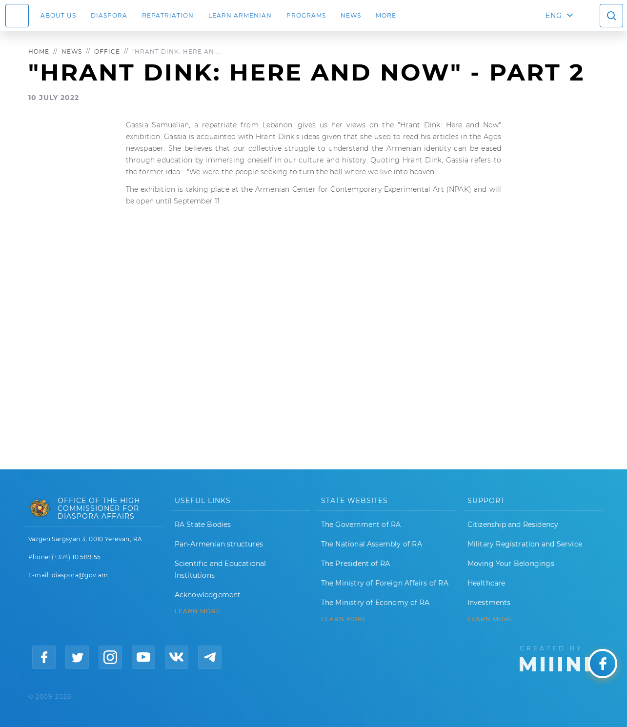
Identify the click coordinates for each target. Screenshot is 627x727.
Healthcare (486, 583)
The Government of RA (361, 524)
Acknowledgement (208, 594)
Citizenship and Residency (513, 524)
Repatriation (168, 15)
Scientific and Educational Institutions (220, 569)
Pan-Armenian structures (219, 544)
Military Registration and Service (525, 544)
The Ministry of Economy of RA (375, 602)
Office (107, 51)
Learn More (490, 619)
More (386, 15)
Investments (489, 602)
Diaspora (109, 15)
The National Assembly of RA (371, 544)
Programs (306, 15)
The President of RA (355, 563)
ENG (554, 15)
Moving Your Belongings (510, 563)
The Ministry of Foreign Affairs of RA (384, 583)
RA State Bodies (203, 524)
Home (38, 51)
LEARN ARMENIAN (240, 15)
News (351, 15)
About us (58, 15)
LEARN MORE (198, 611)
